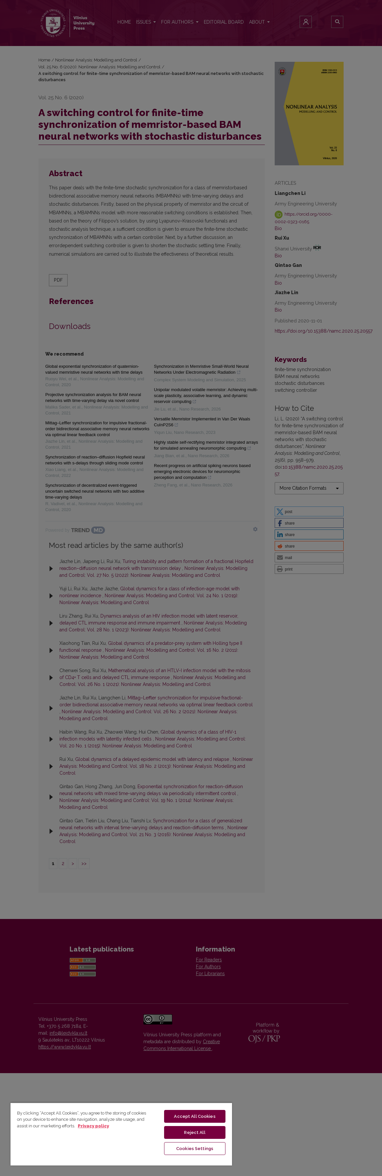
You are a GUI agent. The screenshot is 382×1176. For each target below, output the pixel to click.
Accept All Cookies (194, 1116)
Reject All (194, 1132)
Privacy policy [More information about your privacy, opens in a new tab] (93, 1125)
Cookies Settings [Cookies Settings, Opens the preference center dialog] (194, 1148)
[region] (121, 1133)
